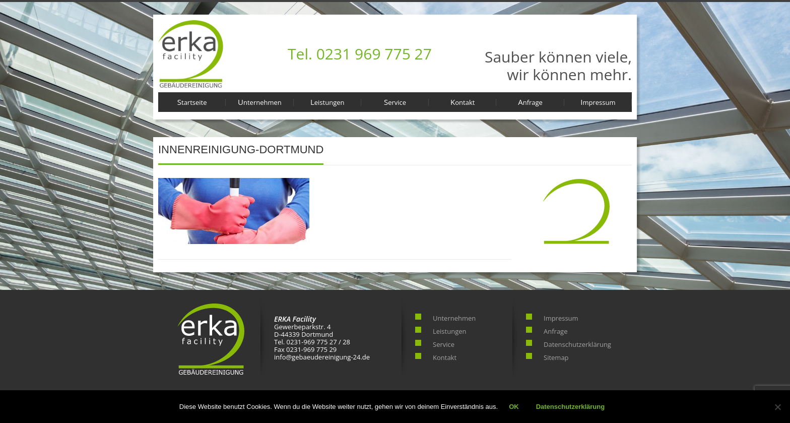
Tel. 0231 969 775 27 (360, 53)
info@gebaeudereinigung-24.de (322, 356)
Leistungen (327, 102)
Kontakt (462, 102)
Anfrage (530, 102)
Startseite (192, 102)
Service (395, 102)
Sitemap (556, 357)
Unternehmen (260, 102)
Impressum (597, 102)
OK (514, 406)
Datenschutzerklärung (577, 344)
